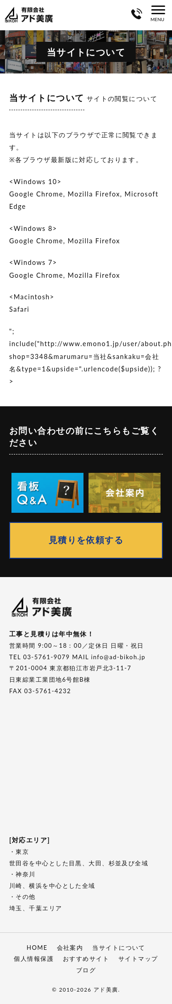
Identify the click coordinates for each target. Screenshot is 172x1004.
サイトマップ (138, 958)
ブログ (86, 970)
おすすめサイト (86, 958)
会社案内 (70, 947)
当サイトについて (118, 947)
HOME (37, 947)
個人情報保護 (34, 958)
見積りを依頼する (86, 540)
